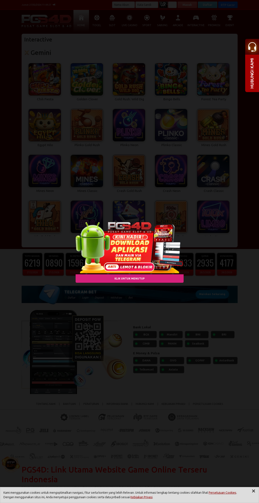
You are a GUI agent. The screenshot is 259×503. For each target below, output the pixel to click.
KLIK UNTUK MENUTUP (129, 278)
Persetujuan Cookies (222, 492)
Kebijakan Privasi (141, 497)
